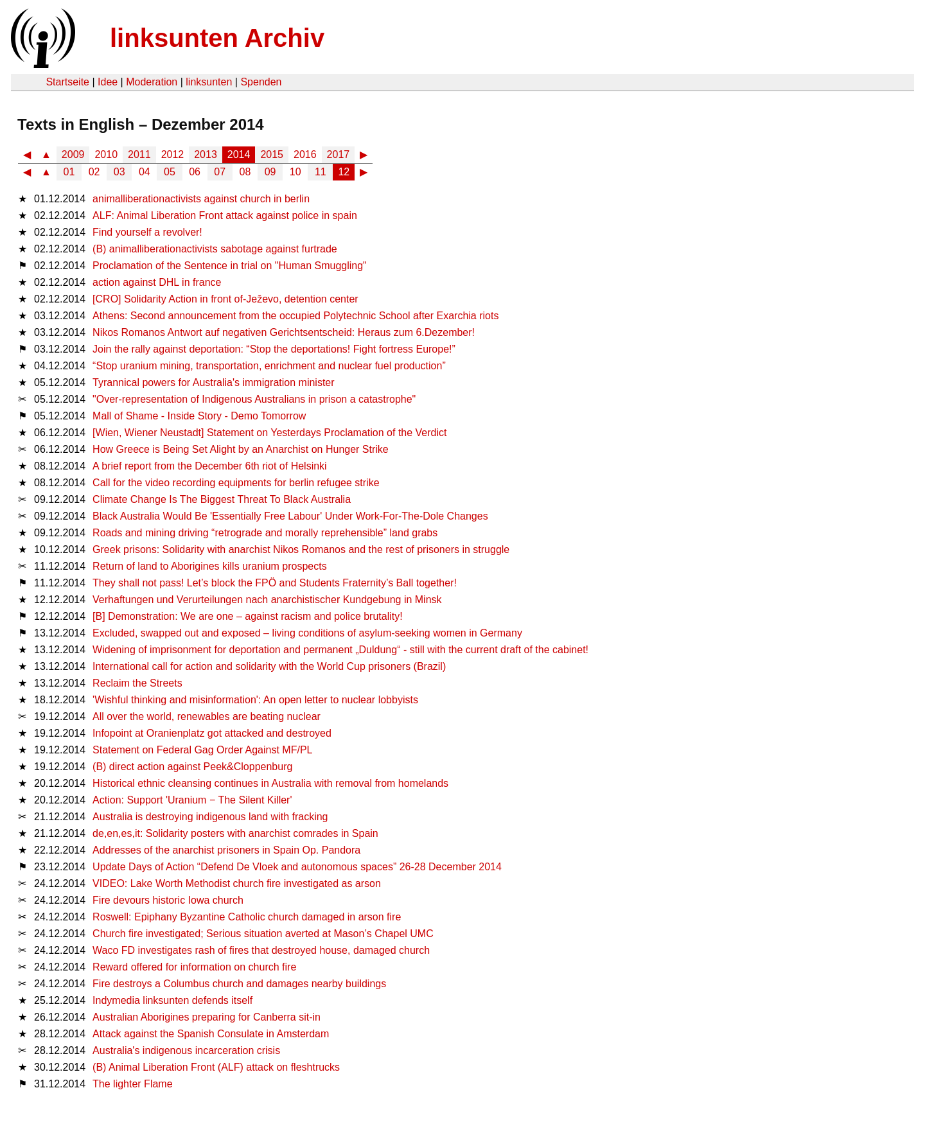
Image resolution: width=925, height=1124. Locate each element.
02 (94, 171)
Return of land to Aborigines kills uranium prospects (209, 566)
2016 (305, 154)
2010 (106, 154)
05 (169, 171)
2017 (338, 154)
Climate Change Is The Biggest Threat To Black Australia (221, 499)
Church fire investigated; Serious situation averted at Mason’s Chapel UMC (263, 933)
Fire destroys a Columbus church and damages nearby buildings (239, 983)
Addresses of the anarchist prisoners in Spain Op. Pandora (226, 850)
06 (194, 171)
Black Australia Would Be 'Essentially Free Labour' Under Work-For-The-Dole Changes (290, 516)
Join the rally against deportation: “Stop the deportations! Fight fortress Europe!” (273, 349)
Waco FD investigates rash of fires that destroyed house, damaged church (261, 950)
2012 (172, 154)
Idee (108, 81)
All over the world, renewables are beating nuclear (206, 716)
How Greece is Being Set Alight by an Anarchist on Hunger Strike (240, 449)
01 (69, 171)
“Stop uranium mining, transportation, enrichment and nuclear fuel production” (269, 365)
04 (144, 171)
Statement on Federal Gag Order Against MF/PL (202, 749)
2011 (139, 154)
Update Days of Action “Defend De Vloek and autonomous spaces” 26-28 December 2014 (297, 866)
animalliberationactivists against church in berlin (201, 198)
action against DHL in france (156, 282)
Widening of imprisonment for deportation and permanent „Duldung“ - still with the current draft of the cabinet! (340, 649)
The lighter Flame (132, 1083)
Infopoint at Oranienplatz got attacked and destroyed (211, 733)
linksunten (209, 81)
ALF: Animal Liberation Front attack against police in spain (224, 215)
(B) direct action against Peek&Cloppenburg (192, 766)
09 (270, 171)
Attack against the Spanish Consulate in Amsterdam (210, 1033)
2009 (73, 154)
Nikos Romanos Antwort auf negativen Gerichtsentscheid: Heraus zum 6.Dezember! (283, 332)
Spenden (260, 81)
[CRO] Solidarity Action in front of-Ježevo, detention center (225, 299)
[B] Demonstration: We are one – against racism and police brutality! (247, 616)
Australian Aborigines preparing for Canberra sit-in (206, 1017)
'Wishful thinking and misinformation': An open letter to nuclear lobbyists (255, 699)
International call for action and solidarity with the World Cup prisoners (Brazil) (269, 666)
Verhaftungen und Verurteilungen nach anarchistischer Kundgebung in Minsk (266, 599)
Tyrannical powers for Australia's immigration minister (213, 382)
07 (219, 171)
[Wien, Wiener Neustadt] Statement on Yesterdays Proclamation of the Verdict (269, 432)
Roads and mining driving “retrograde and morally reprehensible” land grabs (264, 532)
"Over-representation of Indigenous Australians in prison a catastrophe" (254, 399)
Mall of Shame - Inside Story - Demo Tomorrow (199, 415)
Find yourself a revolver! (147, 232)
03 (119, 171)
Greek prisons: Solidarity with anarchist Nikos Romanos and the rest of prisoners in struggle (300, 549)
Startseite (67, 81)
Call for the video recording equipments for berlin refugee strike (235, 482)
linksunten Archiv (217, 38)
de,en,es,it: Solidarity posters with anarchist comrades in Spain (235, 833)
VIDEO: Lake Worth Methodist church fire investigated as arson (236, 883)
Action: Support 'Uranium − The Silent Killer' (192, 800)
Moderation (151, 81)
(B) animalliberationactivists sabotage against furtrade (214, 248)
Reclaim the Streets (137, 683)
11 (320, 171)
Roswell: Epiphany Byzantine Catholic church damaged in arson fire (246, 916)
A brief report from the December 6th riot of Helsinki (209, 466)
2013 (205, 154)
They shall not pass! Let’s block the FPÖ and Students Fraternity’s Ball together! (274, 582)
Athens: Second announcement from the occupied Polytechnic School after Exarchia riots (295, 315)
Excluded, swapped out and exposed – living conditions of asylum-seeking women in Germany (307, 633)
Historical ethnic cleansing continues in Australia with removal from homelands (270, 783)
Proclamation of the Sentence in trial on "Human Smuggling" (229, 265)
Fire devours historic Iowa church (167, 900)
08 (245, 171)
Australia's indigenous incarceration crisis (186, 1050)
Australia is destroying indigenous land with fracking (210, 816)
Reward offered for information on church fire (194, 967)
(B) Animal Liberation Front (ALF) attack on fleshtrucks (216, 1067)
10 (295, 171)
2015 (271, 154)
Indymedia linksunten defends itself (172, 1000)
